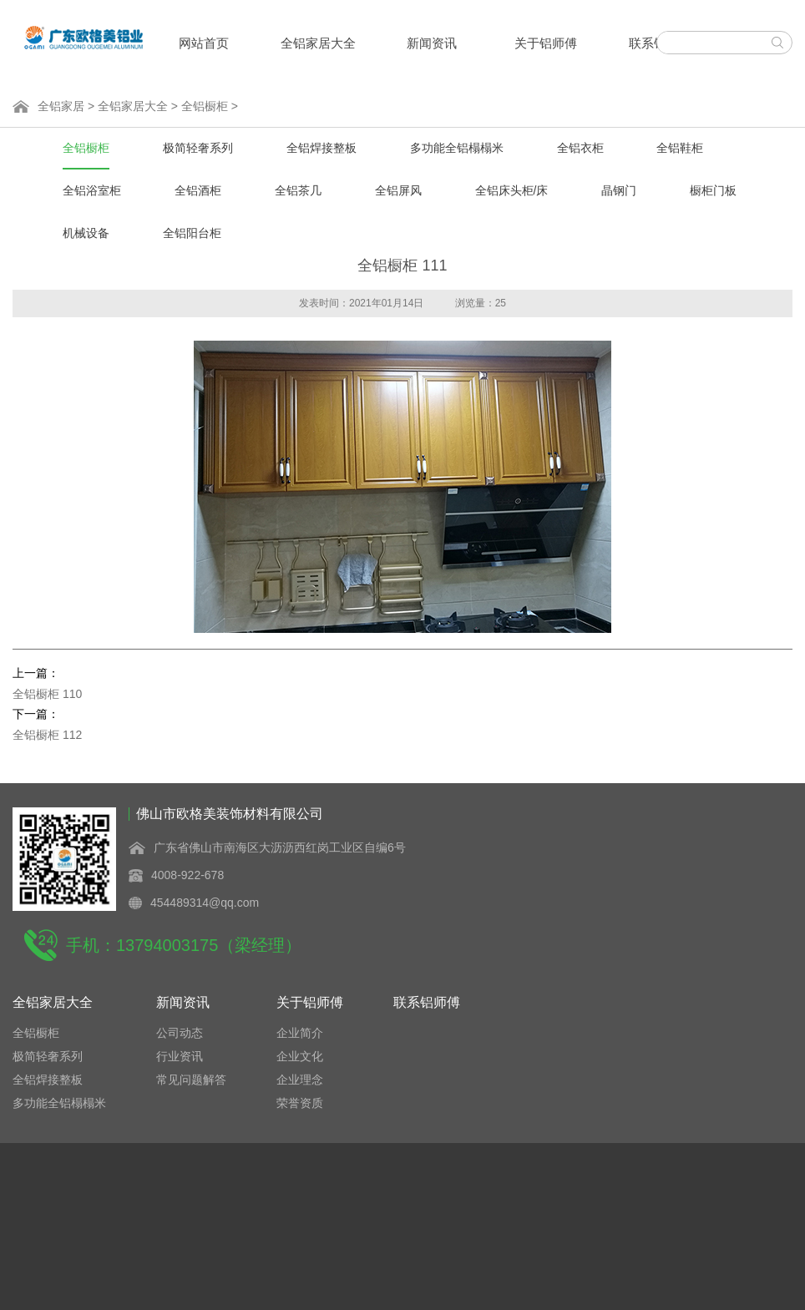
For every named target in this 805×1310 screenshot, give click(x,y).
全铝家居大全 (318, 43)
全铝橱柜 (204, 106)
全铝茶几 (298, 190)
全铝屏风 (398, 190)
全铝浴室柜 (92, 190)
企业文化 (299, 1056)
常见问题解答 (191, 1079)
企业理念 (299, 1079)
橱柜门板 (713, 190)
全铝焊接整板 (321, 147)
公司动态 (179, 1032)
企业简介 (299, 1032)
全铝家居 (61, 106)
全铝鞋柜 (679, 147)
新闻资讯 (432, 43)
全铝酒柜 (198, 190)
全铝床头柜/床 (512, 190)
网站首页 (204, 43)
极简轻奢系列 (198, 147)
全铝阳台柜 (192, 233)
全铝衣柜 (580, 147)
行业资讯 (179, 1056)
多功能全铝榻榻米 (457, 147)
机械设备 (86, 233)
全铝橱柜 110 (47, 694)
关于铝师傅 (545, 43)
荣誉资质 (299, 1103)
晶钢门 (618, 190)
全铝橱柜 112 (47, 734)
